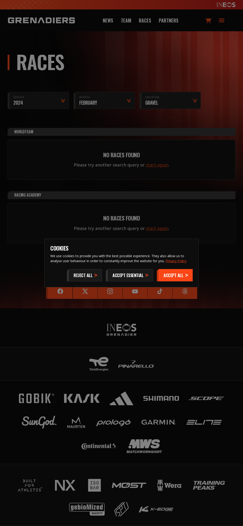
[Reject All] (84, 275)
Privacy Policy (176, 261)
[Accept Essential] (129, 275)
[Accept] (175, 275)
